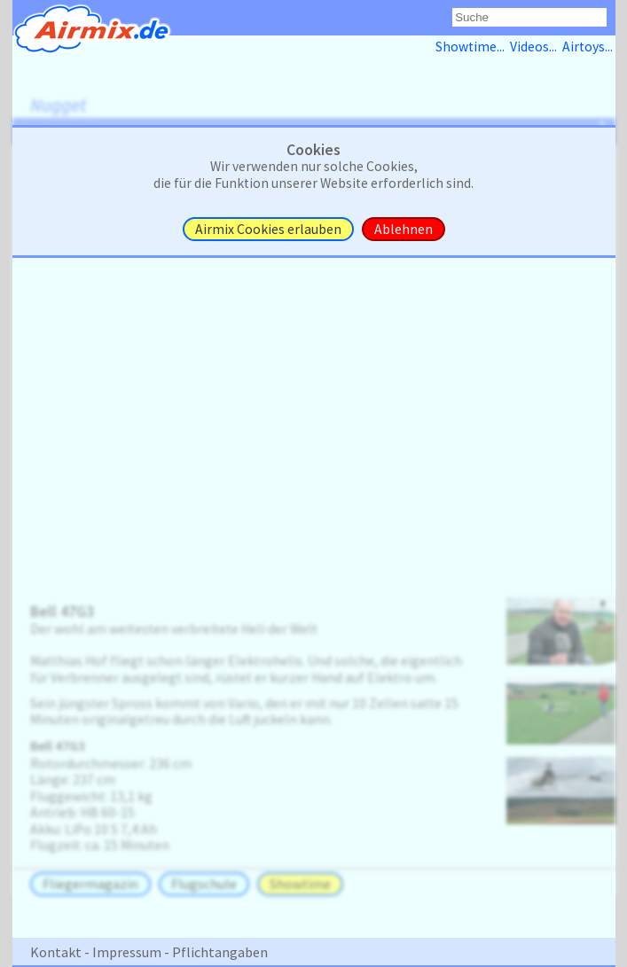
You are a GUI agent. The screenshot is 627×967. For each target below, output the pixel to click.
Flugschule (204, 884)
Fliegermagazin (90, 884)
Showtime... (472, 46)
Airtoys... (588, 46)
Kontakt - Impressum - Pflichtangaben (149, 952)
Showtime (300, 884)
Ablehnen (403, 229)
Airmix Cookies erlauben (268, 229)
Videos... (536, 46)
